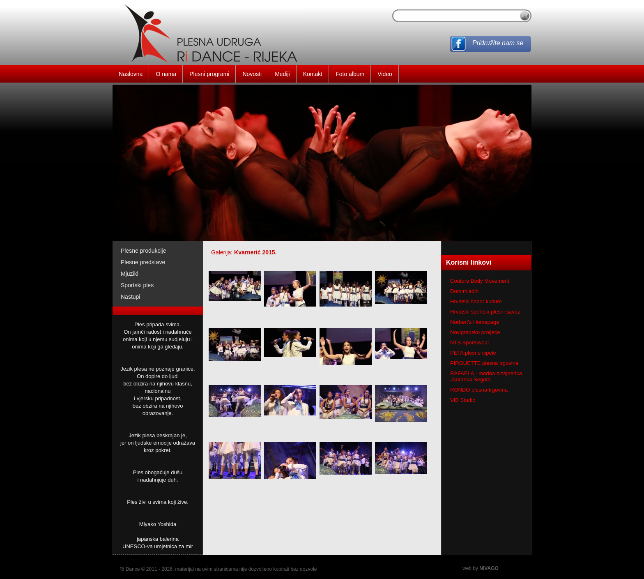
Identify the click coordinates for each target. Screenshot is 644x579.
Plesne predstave (143, 262)
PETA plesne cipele (473, 353)
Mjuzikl (129, 273)
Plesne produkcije (143, 250)
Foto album (350, 74)
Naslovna (131, 74)
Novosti (252, 74)
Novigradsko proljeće (475, 332)
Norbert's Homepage (474, 322)
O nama (166, 74)
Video (384, 74)
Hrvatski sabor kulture (476, 301)
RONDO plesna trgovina (479, 390)
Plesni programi (209, 74)
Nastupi (130, 296)
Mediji (282, 74)
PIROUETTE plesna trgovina (484, 363)
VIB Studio (462, 400)
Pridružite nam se (498, 42)
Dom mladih (464, 291)
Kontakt (312, 74)
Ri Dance (130, 569)
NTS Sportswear (469, 342)
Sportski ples (137, 285)
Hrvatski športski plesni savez (485, 312)
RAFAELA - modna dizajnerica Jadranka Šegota (486, 376)
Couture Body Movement (479, 281)
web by (480, 568)
